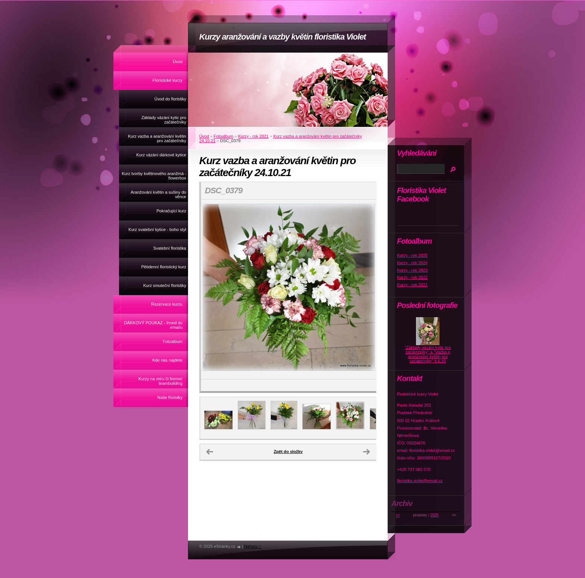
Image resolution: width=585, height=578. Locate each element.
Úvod (177, 61)
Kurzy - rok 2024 (412, 262)
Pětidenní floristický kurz (163, 267)
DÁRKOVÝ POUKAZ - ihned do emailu (153, 325)
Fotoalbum (172, 341)
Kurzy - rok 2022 (412, 277)
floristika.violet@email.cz (420, 480)
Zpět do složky (288, 451)
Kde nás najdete (167, 360)
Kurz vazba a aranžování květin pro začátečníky (157, 138)
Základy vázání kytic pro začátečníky (163, 119)
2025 (434, 515)
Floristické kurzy (167, 80)
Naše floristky (169, 397)
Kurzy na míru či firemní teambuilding (160, 381)
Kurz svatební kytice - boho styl (157, 229)
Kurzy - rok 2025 (412, 255)
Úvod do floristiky (170, 99)
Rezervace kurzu (166, 304)
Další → (366, 451)
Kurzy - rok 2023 (412, 270)
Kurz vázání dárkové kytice (161, 155)
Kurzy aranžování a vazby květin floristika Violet (282, 36)
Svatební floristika (169, 248)
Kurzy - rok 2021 (253, 136)
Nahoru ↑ (252, 546)
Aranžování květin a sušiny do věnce (158, 194)
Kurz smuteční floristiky (164, 285)
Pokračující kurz (171, 211)
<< (397, 515)
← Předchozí (209, 451)
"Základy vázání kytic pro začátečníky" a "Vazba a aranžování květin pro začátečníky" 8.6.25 (428, 354)
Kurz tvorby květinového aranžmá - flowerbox (154, 175)
